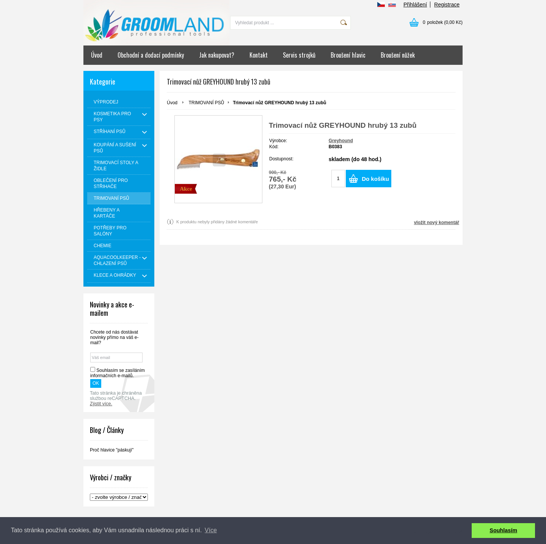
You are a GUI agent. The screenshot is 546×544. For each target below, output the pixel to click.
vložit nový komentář (436, 222)
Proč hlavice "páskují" (111, 450)
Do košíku (375, 179)
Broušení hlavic (348, 55)
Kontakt (258, 55)
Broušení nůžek (398, 55)
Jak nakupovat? (216, 55)
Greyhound (341, 140)
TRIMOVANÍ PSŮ (206, 102)
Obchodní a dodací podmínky (151, 55)
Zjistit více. (101, 403)
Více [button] (211, 530)
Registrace (447, 5)
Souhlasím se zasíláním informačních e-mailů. (117, 373)
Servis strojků (299, 55)
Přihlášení (415, 5)
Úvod (96, 55)
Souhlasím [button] (503, 530)
